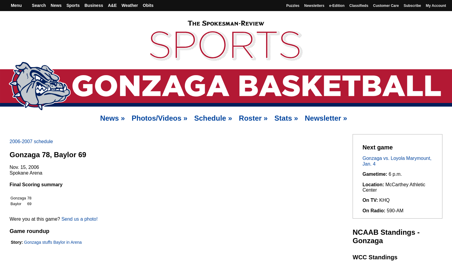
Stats (286, 118)
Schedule (213, 118)
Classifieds (358, 6)
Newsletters (314, 6)
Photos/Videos (159, 118)
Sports (73, 5)
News (56, 5)
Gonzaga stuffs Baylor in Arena (53, 242)
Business (93, 5)
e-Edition (337, 6)
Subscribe (412, 6)
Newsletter (326, 118)
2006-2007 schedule (31, 141)
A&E (112, 5)
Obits (148, 5)
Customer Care (386, 6)
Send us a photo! (79, 219)
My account (436, 6)
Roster (253, 118)
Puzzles (292, 6)
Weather (130, 5)
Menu (16, 5)
